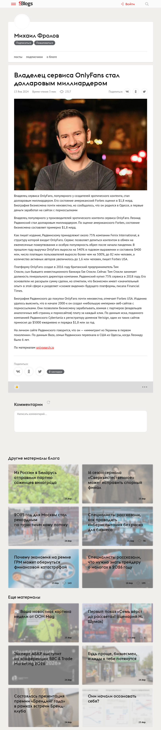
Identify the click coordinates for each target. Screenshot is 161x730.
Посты (18, 57)
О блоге (52, 57)
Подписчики (34, 57)
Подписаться (23, 43)
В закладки (55, 371)
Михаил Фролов (36, 36)
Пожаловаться (44, 43)
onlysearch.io (45, 347)
